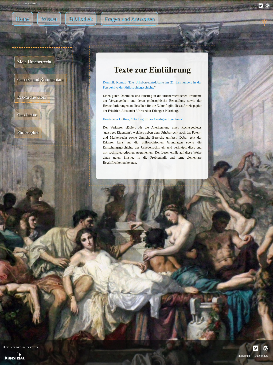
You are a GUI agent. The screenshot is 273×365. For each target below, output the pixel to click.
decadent (32, 3)
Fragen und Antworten (129, 19)
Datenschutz (261, 355)
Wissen (49, 19)
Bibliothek (80, 19)
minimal (23, 3)
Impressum (244, 355)
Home (22, 19)
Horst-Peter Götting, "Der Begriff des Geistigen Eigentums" (143, 119)
